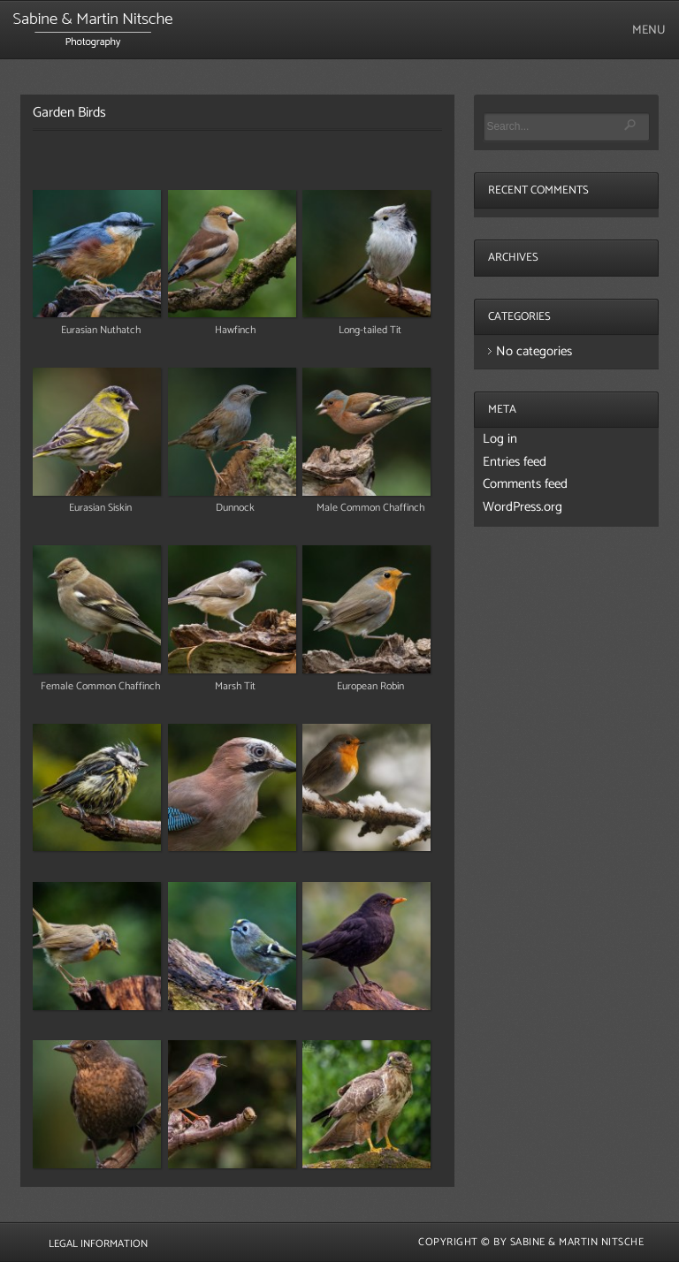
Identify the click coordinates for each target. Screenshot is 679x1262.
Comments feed (525, 484)
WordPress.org (522, 507)
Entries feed (514, 462)
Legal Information (98, 1243)
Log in (500, 439)
